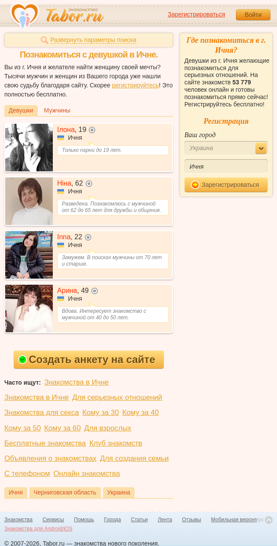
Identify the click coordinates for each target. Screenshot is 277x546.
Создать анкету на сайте (86, 359)
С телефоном (27, 473)
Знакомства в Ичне (76, 382)
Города (112, 520)
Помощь (84, 520)
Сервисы (53, 520)
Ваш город (200, 134)
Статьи (139, 520)
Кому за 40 (140, 412)
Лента (165, 520)
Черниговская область (65, 492)
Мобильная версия (234, 520)
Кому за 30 (100, 412)
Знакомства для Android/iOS (38, 529)
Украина (118, 492)
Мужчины (57, 110)
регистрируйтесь (135, 85)
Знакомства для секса (41, 412)
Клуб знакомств (115, 443)
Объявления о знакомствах (50, 458)
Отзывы (191, 520)
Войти (253, 14)
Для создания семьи (134, 458)
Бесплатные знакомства (45, 443)
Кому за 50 (22, 428)
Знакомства (18, 520)
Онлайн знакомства (86, 473)
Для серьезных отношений (117, 397)
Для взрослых (108, 428)
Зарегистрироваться (196, 14)
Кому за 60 (62, 428)
